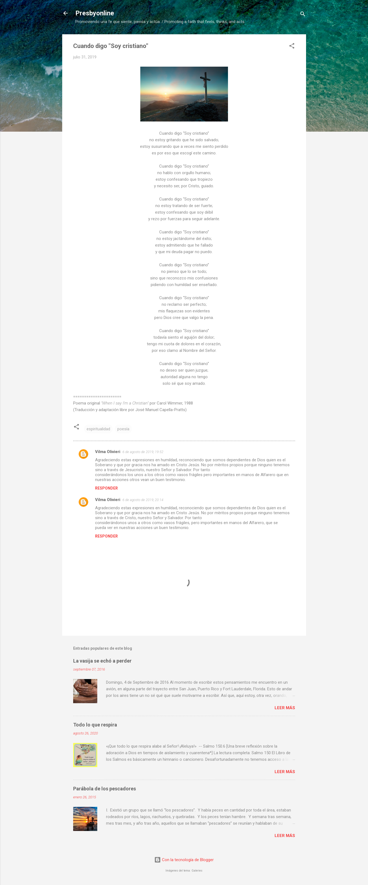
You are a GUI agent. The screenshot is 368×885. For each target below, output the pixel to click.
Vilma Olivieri (107, 451)
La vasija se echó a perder (102, 661)
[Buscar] (302, 15)
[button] (292, 47)
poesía (123, 428)
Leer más (285, 707)
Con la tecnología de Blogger (184, 859)
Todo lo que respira (95, 725)
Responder (106, 488)
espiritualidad (98, 428)
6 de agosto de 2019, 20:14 (142, 500)
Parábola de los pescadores (104, 788)
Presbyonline (94, 13)
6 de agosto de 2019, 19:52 (142, 452)
